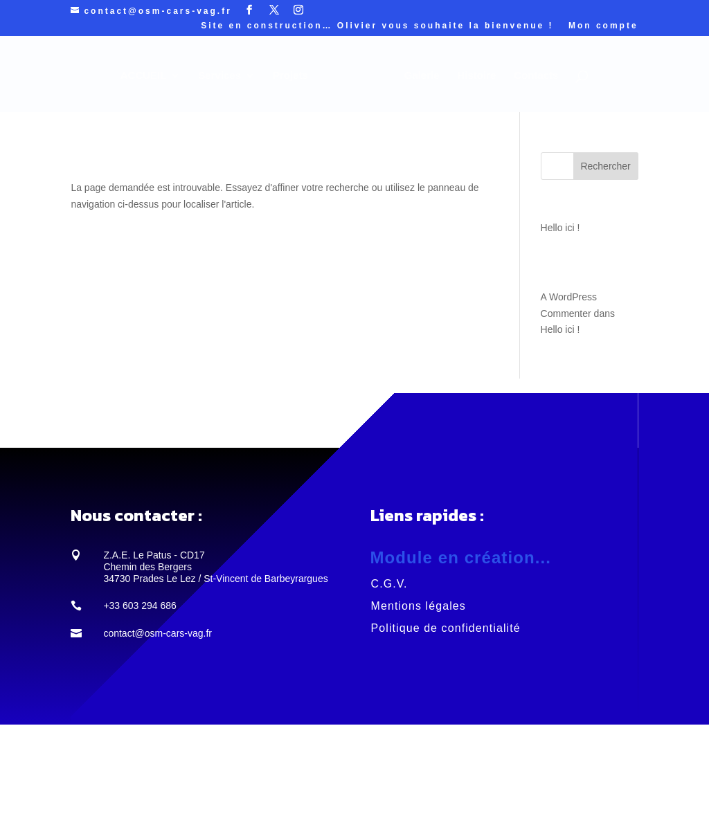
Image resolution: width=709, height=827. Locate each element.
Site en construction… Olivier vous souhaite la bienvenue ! (377, 25)
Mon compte (603, 25)
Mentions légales (418, 606)
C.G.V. (389, 584)
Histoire (476, 76)
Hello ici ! (560, 227)
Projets (290, 76)
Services (219, 76)
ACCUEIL (143, 76)
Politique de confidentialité (446, 628)
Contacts (536, 76)
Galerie (422, 76)
